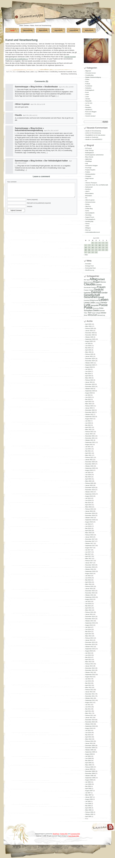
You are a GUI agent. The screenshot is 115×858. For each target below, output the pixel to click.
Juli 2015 (88, 601)
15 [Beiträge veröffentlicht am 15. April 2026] (92, 247)
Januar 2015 (89, 614)
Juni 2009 (88, 758)
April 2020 (88, 479)
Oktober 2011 (89, 698)
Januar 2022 (89, 433)
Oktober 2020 (89, 466)
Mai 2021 (88, 451)
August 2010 (89, 728)
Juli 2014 (88, 627)
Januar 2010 (89, 743)
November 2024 (90, 360)
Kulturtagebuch (89, 90)
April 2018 (88, 530)
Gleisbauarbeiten (90, 174)
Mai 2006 (88, 805)
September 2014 (90, 623)
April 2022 (88, 427)
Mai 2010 (88, 734)
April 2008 (88, 788)
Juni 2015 (88, 603)
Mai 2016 (88, 580)
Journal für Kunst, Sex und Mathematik (96, 185)
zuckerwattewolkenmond (92, 232)
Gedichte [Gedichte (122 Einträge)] (87, 293)
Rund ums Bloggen (91, 111)
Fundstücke (88, 86)
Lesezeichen (73, 30)
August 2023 (89, 393)
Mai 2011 (88, 709)
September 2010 (90, 726)
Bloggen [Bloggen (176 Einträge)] (97, 282)
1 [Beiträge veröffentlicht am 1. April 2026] (92, 243)
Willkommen (89, 30)
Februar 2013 (89, 664)
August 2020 (89, 470)
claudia (87, 130)
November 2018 (90, 515)
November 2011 (90, 696)
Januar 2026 (89, 330)
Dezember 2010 (90, 719)
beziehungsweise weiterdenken (94, 155)
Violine (87, 225)
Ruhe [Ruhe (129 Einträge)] (101, 308)
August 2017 (89, 547)
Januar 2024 (89, 382)
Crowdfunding (21, 71)
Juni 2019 (88, 500)
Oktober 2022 (89, 414)
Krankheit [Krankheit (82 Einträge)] (86, 300)
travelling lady (89, 221)
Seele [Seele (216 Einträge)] (96, 310)
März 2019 (88, 507)
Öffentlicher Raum (43, 71)
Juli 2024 (88, 369)
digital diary (88, 159)
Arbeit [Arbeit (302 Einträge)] (101, 279)
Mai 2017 (88, 554)
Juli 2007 (88, 793)
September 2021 (90, 442)
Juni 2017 (88, 552)
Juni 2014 (88, 629)
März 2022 (88, 429)
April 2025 (88, 350)
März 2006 (88, 810)
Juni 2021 (88, 449)
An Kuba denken (100, 135)
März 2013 (88, 661)
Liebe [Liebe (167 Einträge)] (92, 302)
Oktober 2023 (89, 388)
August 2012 (89, 676)
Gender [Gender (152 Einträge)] (104, 293)
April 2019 (88, 504)
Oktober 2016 (89, 569)
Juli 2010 (88, 730)
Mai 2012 (88, 683)
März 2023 (88, 403)
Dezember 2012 (90, 668)
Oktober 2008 (89, 775)
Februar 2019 (89, 509)
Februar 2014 (89, 638)
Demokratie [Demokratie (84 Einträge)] (87, 287)
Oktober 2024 (89, 363)
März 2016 (88, 584)
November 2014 (90, 618)
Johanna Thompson (91, 182)
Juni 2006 (88, 803)
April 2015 (88, 608)
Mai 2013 (88, 657)
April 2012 (88, 685)
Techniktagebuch (90, 219)
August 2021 (89, 444)
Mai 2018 (88, 528)
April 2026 (88, 324)
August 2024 (89, 367)
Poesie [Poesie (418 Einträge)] (103, 305)
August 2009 (89, 754)
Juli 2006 (88, 801)
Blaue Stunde (89, 157)
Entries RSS (64, 833)
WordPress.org (89, 270)
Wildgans (88, 228)
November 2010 (90, 722)
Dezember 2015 (90, 590)
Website (29, 206)
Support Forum (89, 217)
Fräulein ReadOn (90, 170)
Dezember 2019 (90, 487)
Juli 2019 (88, 498)
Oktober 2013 (89, 646)
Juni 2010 (88, 732)
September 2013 (90, 648)
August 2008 (89, 780)
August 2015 (89, 599)
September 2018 (90, 519)
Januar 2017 (89, 562)
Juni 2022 (88, 423)
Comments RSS (75, 833)
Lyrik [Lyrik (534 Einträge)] (87, 305)
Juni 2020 (88, 474)
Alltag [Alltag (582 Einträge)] (93, 279)
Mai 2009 (88, 760)
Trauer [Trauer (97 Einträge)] (93, 313)
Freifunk (87, 83)
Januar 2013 (89, 666)
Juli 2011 (88, 704)
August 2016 (89, 573)
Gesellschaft (62, 71)
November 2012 (90, 670)
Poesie (87, 105)
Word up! (88, 230)
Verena (87, 223)
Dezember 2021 (90, 436)
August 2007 (89, 790)
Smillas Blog (89, 208)
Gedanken (88, 88)
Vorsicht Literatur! (90, 116)
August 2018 (89, 522)
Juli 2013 (88, 653)
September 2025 (90, 339)
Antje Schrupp (89, 150)
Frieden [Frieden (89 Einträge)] (86, 290)
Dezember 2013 (90, 642)
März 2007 (88, 795)
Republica (88, 107)
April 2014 (88, 633)
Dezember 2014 (90, 616)
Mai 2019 (88, 502)
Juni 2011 (88, 707)
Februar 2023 (89, 406)
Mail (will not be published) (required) (39, 203)
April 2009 (88, 762)
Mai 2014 (88, 631)
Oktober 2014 (89, 621)
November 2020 (90, 464)
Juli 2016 (88, 575)
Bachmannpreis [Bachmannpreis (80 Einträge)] (88, 282)
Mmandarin (88, 195)
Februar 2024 (89, 380)
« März (86, 254)
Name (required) (32, 199)
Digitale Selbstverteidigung (93, 77)
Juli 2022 (88, 421)
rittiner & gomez (22, 104)
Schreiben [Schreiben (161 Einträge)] (88, 310)
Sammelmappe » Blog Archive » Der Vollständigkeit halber (41, 161)
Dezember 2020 (90, 461)
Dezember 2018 (90, 513)
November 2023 (90, 386)
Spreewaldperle (89, 213)
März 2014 (88, 636)
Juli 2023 (88, 395)
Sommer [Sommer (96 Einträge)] (102, 310)
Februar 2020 (89, 483)
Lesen (87, 96)
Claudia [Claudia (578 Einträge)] (89, 284)
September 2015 (90, 597)
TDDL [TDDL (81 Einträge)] (85, 313)
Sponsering (64, 74)
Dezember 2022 (90, 410)
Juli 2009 (88, 756)
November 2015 (90, 593)
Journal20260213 (97, 139)
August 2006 (89, 799)
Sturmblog (88, 215)
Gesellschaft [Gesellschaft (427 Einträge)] (92, 295)
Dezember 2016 (90, 565)
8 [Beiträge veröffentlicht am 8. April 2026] (92, 245)
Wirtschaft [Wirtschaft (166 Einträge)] (92, 315)
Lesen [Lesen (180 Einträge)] (86, 302)
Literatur (87, 98)
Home (12, 30)
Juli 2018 (88, 524)
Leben (32, 71)
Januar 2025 (89, 356)
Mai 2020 (88, 476)
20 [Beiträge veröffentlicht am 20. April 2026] (85, 250)
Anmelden (88, 263)
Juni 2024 (88, 371)
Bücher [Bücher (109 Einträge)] (103, 282)
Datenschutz (43, 30)
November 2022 (90, 412)
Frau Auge (88, 167)
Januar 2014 (89, 640)
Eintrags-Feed (89, 266)
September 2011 (90, 700)
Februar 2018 (89, 535)
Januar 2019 (89, 511)
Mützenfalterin (89, 193)
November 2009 (90, 747)
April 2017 (88, 556)
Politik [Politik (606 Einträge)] (88, 307)
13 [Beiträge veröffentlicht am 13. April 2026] (85, 247)
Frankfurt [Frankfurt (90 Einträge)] (93, 287)
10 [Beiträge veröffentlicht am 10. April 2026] (99, 245)
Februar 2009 (89, 767)
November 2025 (90, 335)
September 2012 (90, 674)
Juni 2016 (88, 578)
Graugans (88, 176)
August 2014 (89, 625)
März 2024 (88, 378)
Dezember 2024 (90, 358)
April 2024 (88, 375)
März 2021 (88, 455)
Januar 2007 (89, 797)
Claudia (18, 115)
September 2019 (90, 494)
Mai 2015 (88, 605)
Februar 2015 (89, 612)
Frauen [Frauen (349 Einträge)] (101, 287)
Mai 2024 (88, 373)
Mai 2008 (88, 786)
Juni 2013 (88, 655)
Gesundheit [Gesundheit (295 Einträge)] (90, 297)
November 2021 (90, 438)
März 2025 (88, 352)
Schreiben (88, 114)
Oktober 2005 (89, 814)
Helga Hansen (89, 178)
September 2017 (90, 545)
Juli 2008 (88, 782)
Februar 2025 (89, 354)
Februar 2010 (89, 741)
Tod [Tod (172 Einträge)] (89, 313)
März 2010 (88, 739)
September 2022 (90, 416)
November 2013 (90, 644)
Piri (86, 197)
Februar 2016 (89, 586)
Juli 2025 (88, 343)
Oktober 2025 (89, 337)
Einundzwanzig (96, 130)
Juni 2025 (88, 345)
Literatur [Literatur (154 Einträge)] (103, 303)
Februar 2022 (89, 431)
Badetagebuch (89, 152)
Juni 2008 (88, 784)
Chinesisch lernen (90, 73)
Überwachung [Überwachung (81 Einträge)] (101, 315)
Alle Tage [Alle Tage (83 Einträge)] (86, 279)
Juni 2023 (88, 397)
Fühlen (87, 79)
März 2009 (88, 765)
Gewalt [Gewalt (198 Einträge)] (100, 297)
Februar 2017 (89, 560)
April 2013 (88, 659)
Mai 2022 (88, 425)
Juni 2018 (88, 526)
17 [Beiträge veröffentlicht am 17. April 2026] (99, 247)
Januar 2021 (89, 459)
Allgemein (88, 71)
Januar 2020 (89, 485)
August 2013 (89, 651)
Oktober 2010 (89, 724)
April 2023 (88, 401)
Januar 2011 (89, 717)
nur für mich (88, 103)
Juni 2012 (88, 681)
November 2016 (90, 567)
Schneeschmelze (90, 202)
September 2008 (90, 777)
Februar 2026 (89, 328)
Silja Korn (88, 206)
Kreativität (69, 71)
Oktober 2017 (89, 543)
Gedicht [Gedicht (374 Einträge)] (98, 289)
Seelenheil (95, 137)
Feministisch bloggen (91, 165)
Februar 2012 (89, 689)
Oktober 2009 (89, 750)
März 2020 (88, 481)
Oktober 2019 (89, 492)
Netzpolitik (88, 101)
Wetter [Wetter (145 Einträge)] (103, 313)
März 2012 (88, 687)
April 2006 (88, 808)
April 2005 (88, 816)
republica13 (88, 109)
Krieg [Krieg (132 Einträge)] (92, 300)
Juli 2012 (88, 679)
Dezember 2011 (90, 694)
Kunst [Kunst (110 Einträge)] (96, 300)
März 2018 (88, 532)
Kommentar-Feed (90, 268)
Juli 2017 (88, 550)
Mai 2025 (88, 348)
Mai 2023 (88, 399)
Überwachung (27, 30)
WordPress (56, 833)
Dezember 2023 (90, 384)
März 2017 (88, 558)
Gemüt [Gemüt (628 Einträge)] (96, 292)
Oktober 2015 (89, 595)
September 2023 (90, 390)
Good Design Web (73, 836)
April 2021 (88, 453)
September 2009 (90, 752)
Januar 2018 (89, 537)
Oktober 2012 (89, 672)
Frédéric (87, 172)
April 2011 (88, 711)
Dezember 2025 (90, 332)
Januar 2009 (89, 769)
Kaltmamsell (88, 187)
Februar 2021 (89, 457)
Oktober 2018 (89, 517)
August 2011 (89, 702)
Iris (86, 180)
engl (86, 163)
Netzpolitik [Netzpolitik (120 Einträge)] (94, 305)
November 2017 (90, 541)
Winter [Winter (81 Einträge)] (86, 315)
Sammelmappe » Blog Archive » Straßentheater (36, 87)
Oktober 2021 (89, 440)
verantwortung (72, 74)
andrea (87, 133)
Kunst (27, 71)
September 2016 (90, 571)
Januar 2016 (89, 588)
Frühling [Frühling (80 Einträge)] (91, 290)
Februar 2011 (89, 715)
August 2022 (89, 418)
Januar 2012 (89, 691)
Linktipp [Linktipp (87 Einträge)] (97, 302)
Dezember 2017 (90, 539)
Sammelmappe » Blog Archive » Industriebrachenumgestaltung (29, 129)
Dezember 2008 (90, 771)
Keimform (88, 189)
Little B (87, 191)
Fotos (87, 81)
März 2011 (88, 713)
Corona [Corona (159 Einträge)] (98, 285)
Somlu (87, 210)
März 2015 (88, 610)
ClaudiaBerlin (89, 135)
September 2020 (90, 468)
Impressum (58, 30)
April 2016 (88, 582)
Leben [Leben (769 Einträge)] (103, 300)
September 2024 (90, 365)
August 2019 (89, 496)
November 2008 (90, 773)
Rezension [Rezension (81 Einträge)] (96, 308)
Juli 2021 (88, 446)
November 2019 (90, 489)
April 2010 (88, 737)
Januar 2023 (89, 408)
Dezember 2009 (90, 745)
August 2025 (89, 341)
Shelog (87, 204)
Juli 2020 (88, 472)
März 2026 (88, 326)
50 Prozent (88, 148)
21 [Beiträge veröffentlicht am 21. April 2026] (89, 250)
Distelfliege (88, 161)
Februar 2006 (89, 812)
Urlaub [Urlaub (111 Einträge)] (98, 313)
